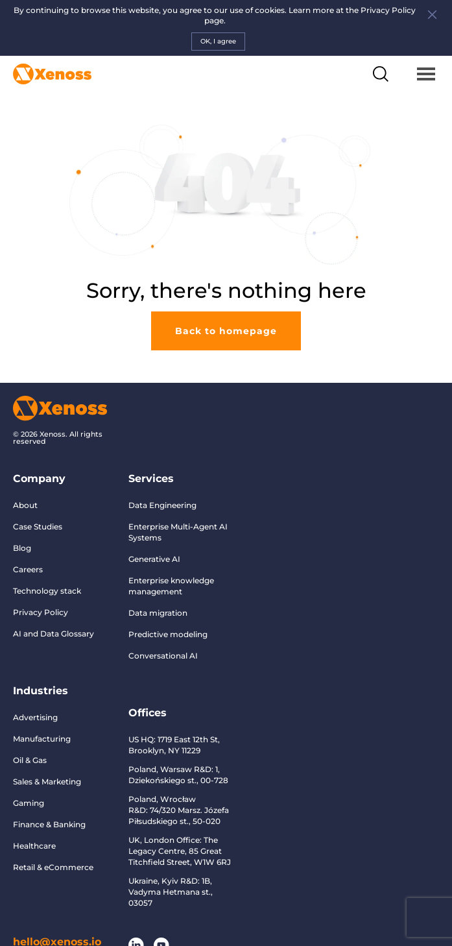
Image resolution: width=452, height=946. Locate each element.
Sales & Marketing (47, 781)
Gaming (28, 803)
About (25, 505)
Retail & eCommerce (53, 867)
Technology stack (47, 591)
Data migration (157, 613)
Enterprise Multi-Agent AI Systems (178, 532)
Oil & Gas (30, 760)
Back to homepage (226, 331)
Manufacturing (42, 739)
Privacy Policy (40, 612)
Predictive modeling (168, 634)
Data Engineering (162, 505)
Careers (28, 569)
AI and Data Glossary (53, 633)
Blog (22, 548)
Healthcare (34, 846)
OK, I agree (218, 41)
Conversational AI (163, 656)
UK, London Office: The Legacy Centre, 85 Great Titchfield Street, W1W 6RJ (179, 851)
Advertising (35, 717)
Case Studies (37, 526)
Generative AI (154, 559)
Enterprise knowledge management (171, 586)
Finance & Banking (49, 824)
